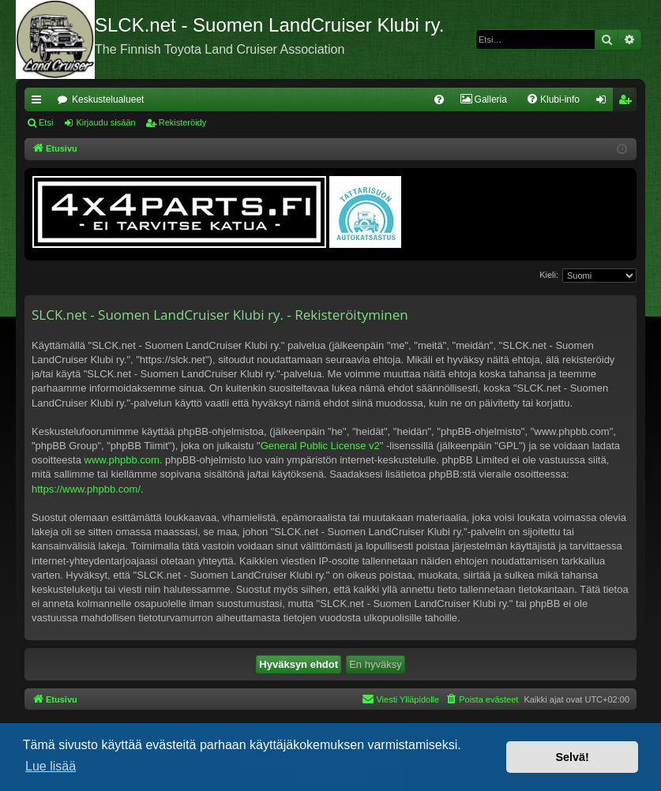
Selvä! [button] (571, 757)
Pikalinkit (39, 102)
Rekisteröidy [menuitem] (628, 102)
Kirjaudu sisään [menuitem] (604, 102)
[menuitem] (439, 99)
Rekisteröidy (183, 122)
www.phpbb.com (122, 460)
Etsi (46, 122)
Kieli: (548, 274)
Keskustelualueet (108, 99)
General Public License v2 (320, 446)
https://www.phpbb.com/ (86, 489)
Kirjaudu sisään (105, 122)
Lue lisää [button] (50, 766)
